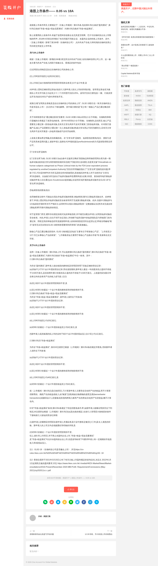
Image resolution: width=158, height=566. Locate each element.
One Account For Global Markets (44, 562)
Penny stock (138, 119)
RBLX (126, 119)
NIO (126, 124)
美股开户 (11, 7)
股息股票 (138, 105)
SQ (150, 115)
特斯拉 (138, 110)
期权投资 (138, 100)
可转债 (126, 91)
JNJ (126, 110)
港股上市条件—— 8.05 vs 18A (83, 478)
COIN (150, 124)
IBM (150, 110)
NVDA (138, 96)
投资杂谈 (9, 19)
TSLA (150, 105)
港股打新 (138, 115)
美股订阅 (46, 516)
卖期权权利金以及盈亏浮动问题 (42, 534)
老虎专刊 (138, 91)
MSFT (126, 115)
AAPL (126, 105)
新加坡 (126, 96)
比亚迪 (150, 119)
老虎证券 (126, 100)
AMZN (150, 100)
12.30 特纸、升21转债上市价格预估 (98, 534)
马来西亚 (150, 96)
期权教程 (138, 124)
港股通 (150, 91)
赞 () (71, 489)
